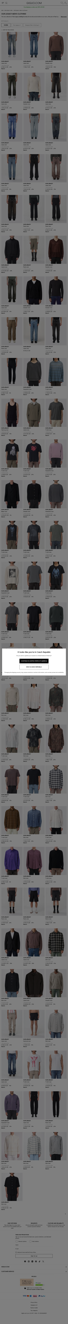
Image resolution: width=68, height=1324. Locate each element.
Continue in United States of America (34, 661)
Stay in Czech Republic (34, 667)
